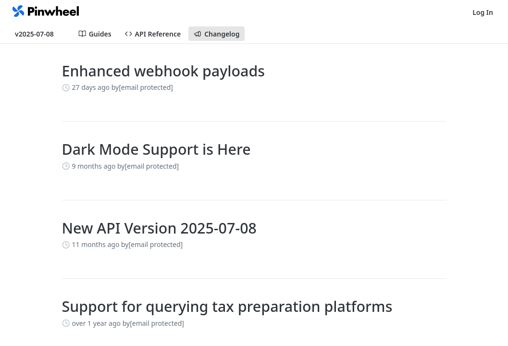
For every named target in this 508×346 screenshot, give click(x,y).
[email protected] (146, 87)
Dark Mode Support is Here (156, 149)
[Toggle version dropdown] (40, 33)
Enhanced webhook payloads (163, 71)
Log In (482, 12)
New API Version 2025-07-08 (159, 228)
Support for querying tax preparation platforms (227, 306)
